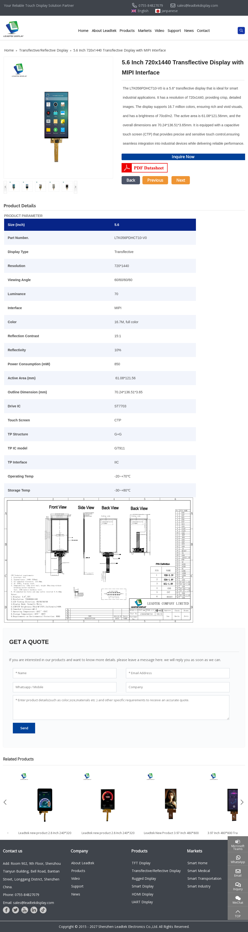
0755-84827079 (151, 5)
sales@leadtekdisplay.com (197, 5)
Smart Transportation (204, 878)
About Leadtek (104, 30)
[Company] (178, 687)
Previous (155, 180)
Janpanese (170, 11)
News (189, 30)
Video (159, 30)
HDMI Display (142, 894)
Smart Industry (198, 886)
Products (127, 30)
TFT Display (141, 863)
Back (130, 180)
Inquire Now (183, 156)
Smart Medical (198, 870)
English (143, 11)
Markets (145, 30)
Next (180, 180)
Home (83, 30)
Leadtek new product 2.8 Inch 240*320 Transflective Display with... (105, 835)
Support (174, 30)
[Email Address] (178, 673)
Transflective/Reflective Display (156, 870)
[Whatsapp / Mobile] (64, 687)
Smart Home (197, 863)
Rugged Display (144, 878)
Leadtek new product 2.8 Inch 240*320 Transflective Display (168, 835)
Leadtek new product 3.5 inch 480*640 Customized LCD (42, 835)
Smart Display (143, 886)
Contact (203, 30)
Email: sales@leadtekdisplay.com (28, 902)
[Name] (64, 673)
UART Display (142, 902)
